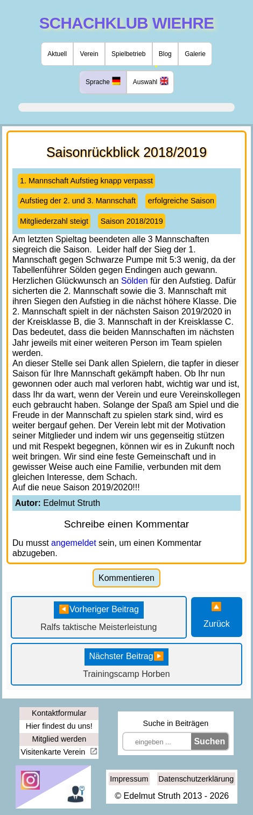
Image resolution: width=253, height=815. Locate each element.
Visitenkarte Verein (54, 752)
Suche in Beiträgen (176, 723)
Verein (89, 54)
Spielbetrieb (128, 54)
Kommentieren (126, 578)
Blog (165, 54)
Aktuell (57, 54)
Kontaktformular (59, 713)
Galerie (195, 54)
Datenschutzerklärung (196, 779)
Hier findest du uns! (59, 726)
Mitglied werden (59, 739)
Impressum (129, 779)
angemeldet (73, 542)
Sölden (134, 280)
